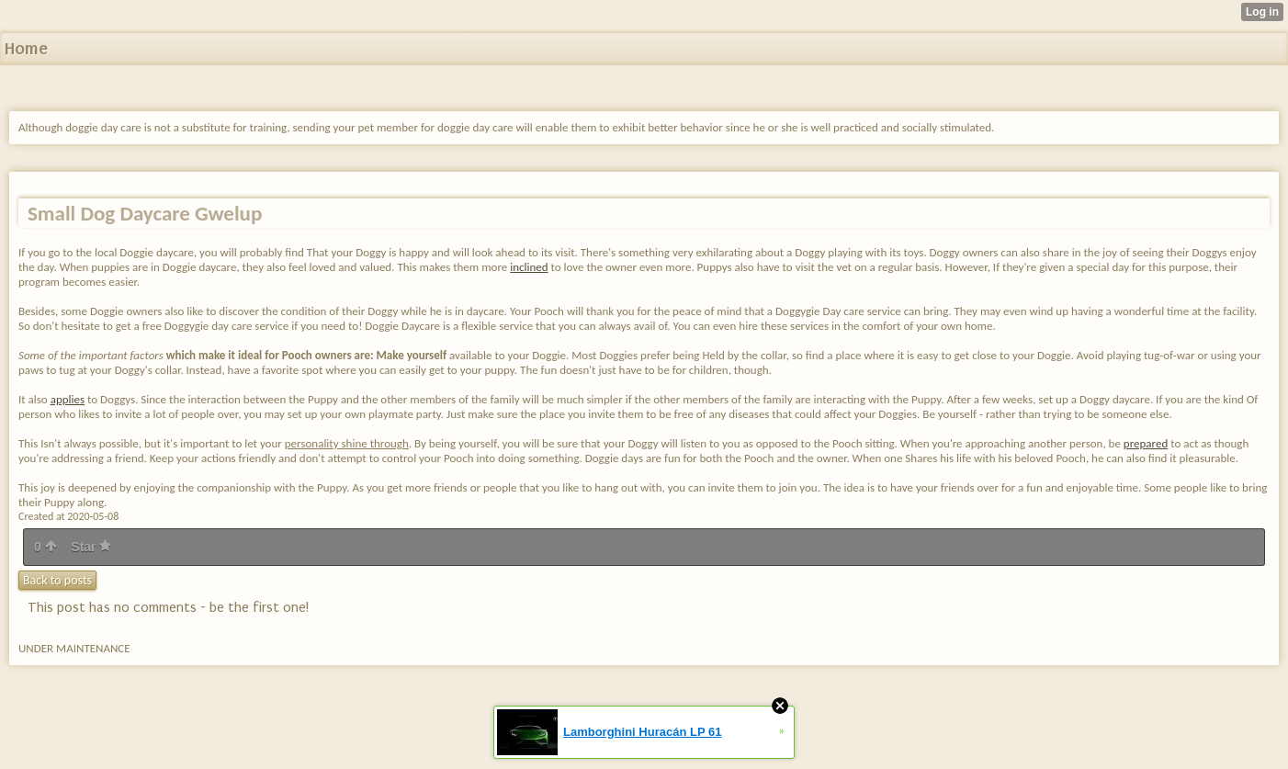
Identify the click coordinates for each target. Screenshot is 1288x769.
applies (68, 399)
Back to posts (57, 580)
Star (91, 546)
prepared (1146, 443)
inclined (529, 267)
